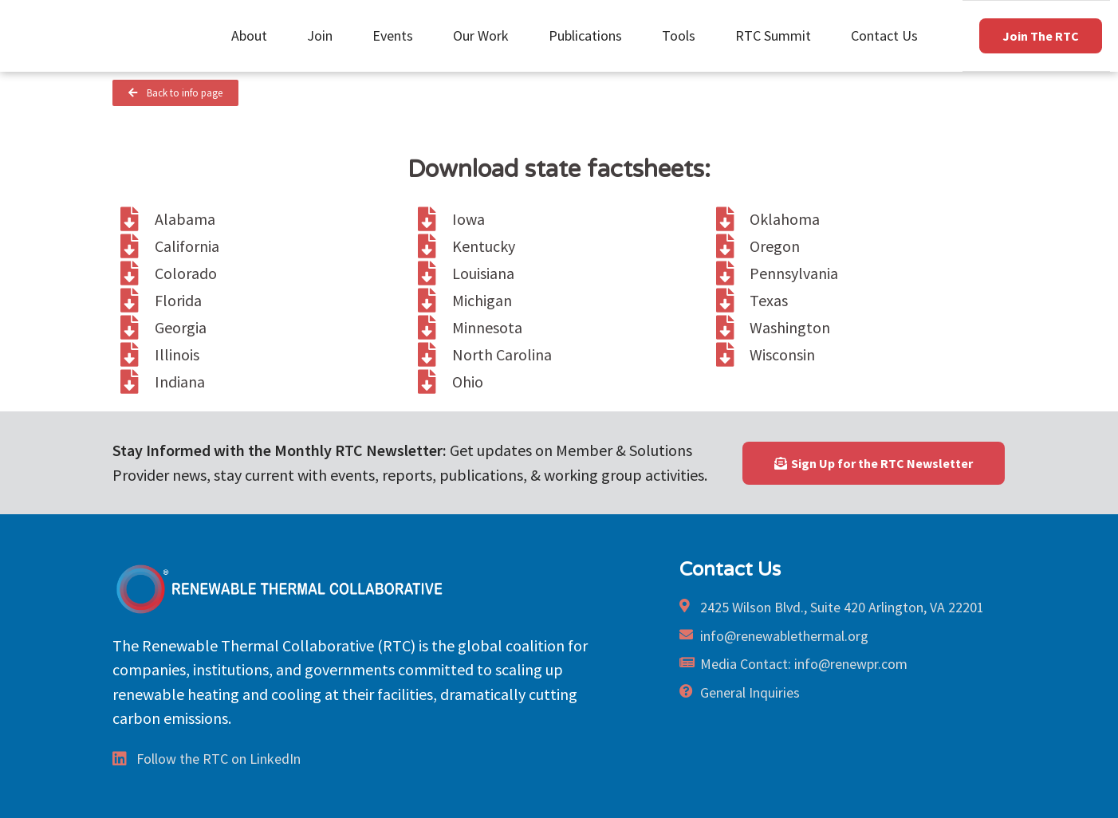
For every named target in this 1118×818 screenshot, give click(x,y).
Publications (589, 35)
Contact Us (884, 35)
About (253, 35)
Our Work (485, 35)
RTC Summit (777, 35)
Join (324, 35)
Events (396, 35)
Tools (682, 35)
